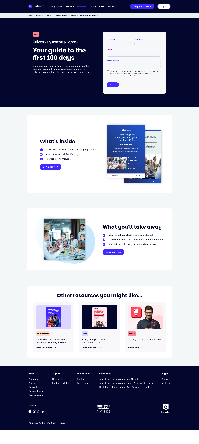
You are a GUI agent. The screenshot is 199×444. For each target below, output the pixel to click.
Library (49, 15)
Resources (40, 15)
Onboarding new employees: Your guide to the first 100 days (77, 15)
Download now (50, 166)
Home (30, 15)
